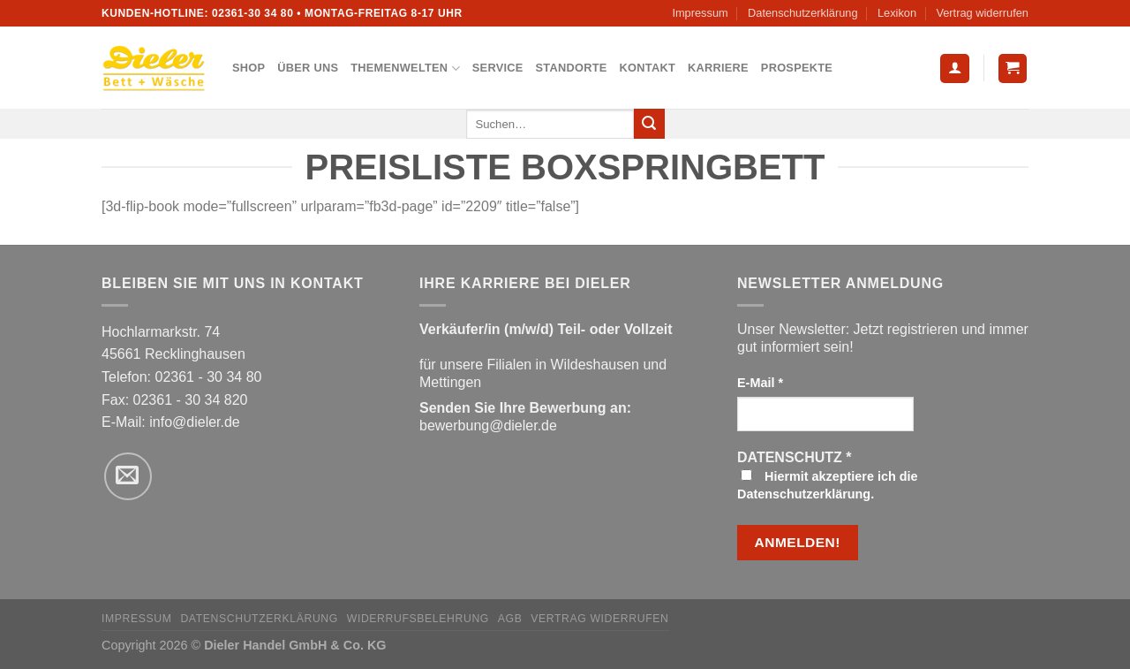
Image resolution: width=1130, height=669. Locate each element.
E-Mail (760, 383)
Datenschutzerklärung (802, 12)
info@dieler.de (194, 422)
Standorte (571, 67)
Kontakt (647, 67)
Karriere (718, 67)
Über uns (307, 67)
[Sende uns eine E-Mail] (128, 476)
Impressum (699, 12)
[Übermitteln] (649, 124)
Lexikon (897, 12)
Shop (248, 67)
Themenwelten (405, 68)
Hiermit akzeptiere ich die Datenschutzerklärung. (827, 485)
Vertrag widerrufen (982, 12)
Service (498, 67)
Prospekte (796, 67)
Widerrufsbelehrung (418, 618)
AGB (510, 618)
